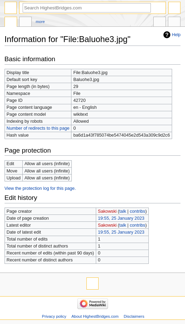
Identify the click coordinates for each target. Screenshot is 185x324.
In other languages (159, 22)
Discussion (25, 22)
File (11, 22)
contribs (137, 211)
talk (122, 211)
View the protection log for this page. (40, 188)
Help (176, 34)
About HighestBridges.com (94, 316)
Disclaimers (134, 316)
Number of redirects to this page (38, 128)
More (40, 21)
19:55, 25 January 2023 (121, 218)
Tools (174, 22)
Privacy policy (54, 316)
